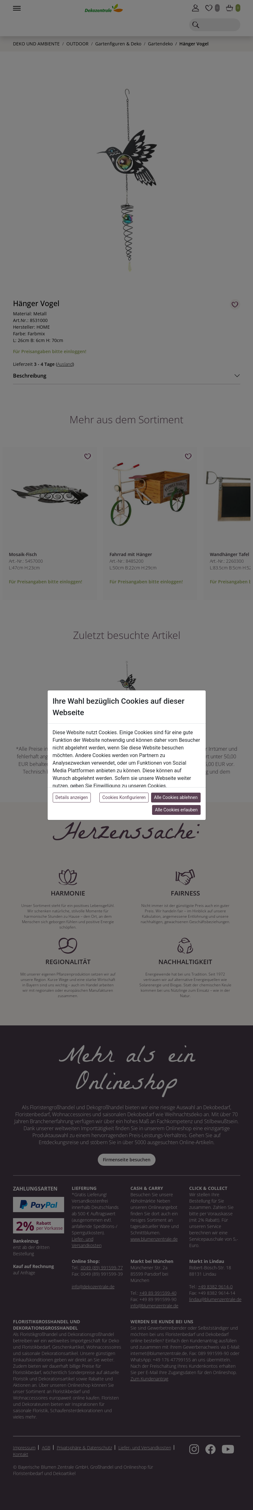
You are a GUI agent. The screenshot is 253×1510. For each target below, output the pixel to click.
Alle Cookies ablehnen (175, 797)
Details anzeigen (72, 797)
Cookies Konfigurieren (124, 797)
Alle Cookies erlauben (176, 809)
